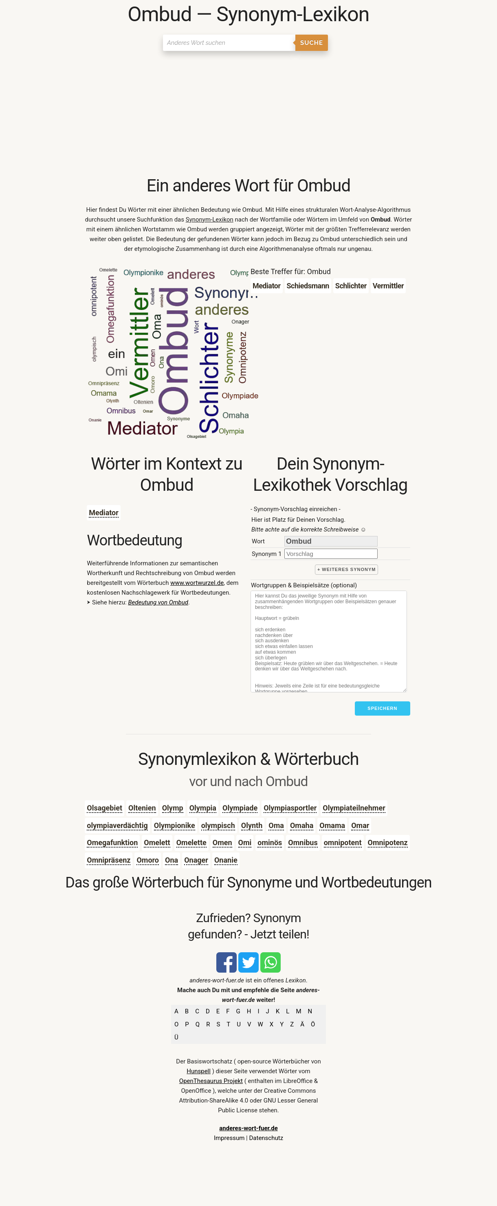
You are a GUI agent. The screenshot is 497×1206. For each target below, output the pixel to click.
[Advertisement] (248, 114)
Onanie (226, 860)
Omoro (147, 860)
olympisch (218, 825)
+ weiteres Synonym (346, 569)
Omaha (301, 825)
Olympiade (239, 808)
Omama (332, 825)
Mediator (104, 512)
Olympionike (174, 825)
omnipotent (343, 842)
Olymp (172, 808)
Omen (222, 842)
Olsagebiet (104, 808)
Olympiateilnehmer (354, 808)
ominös (269, 842)
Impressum (229, 1138)
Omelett (157, 842)
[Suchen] (229, 43)
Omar (360, 825)
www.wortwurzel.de (197, 583)
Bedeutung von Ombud (158, 602)
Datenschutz (266, 1138)
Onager (196, 860)
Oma (276, 825)
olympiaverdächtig (117, 825)
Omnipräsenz (108, 860)
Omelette (191, 842)
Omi (245, 842)
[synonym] (331, 554)
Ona (171, 860)
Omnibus (302, 842)
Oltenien (142, 808)
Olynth (252, 825)
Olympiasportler (290, 808)
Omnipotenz (388, 842)
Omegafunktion (112, 842)
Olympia (202, 808)
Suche (311, 42)
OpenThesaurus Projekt (211, 1081)
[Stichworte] (329, 641)
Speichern (382, 708)
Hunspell (199, 1071)
